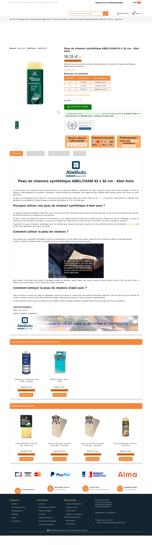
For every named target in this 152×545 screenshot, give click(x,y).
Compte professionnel (74, 513)
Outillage (15, 523)
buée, (100, 207)
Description (16, 163)
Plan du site (70, 520)
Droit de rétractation (46, 534)
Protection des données (47, 530)
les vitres (131, 233)
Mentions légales (45, 520)
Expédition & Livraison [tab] (59, 163)
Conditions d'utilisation (47, 517)
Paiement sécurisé (46, 527)
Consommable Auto (19, 517)
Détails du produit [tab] (35, 163)
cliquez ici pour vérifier (96, 539)
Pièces (14, 527)
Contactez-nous (72, 517)
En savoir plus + (70, 79)
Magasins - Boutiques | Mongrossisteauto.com (73, 525)
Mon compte (70, 530)
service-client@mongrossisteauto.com (111, 532)
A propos (42, 523)
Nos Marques (71, 533)
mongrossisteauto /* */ (29, 12)
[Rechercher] (88, 13)
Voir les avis (85, 138)
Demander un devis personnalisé (77, 104)
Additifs (14, 513)
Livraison (42, 513)
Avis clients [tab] (79, 163)
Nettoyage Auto (17, 520)
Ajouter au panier (78, 116)
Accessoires (16, 530)
